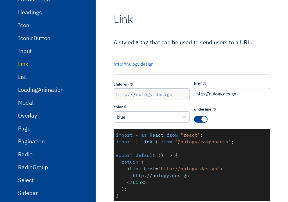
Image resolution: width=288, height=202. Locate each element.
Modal (25, 139)
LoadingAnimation (41, 126)
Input (25, 88)
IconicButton (34, 75)
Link (23, 101)
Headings (30, 49)
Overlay (27, 152)
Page (24, 165)
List (22, 114)
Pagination (31, 178)
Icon (23, 62)
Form (24, 23)
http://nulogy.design (134, 63)
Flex (23, 10)
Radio (25, 191)
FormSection (34, 36)
